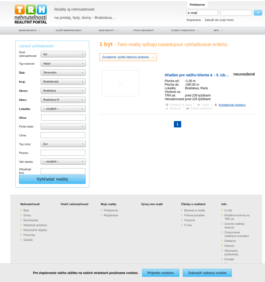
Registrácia (194, 19)
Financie (189, 220)
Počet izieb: (26, 126)
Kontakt (229, 259)
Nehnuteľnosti (30, 204)
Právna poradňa (194, 215)
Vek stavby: (26, 161)
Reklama (229, 240)
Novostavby (31, 220)
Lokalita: (25, 108)
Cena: (22, 135)
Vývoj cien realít (152, 204)
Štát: (22, 72)
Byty (26, 210)
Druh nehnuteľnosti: (28, 54)
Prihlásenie (111, 210)
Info (223, 204)
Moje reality (108, 204)
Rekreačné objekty (35, 230)
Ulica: (23, 117)
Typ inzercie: (27, 63)
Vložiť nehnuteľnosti (74, 204)
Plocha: (23, 152)
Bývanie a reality (194, 210)
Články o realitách (193, 204)
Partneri (229, 245)
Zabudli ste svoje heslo (219, 19)
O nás (188, 225)
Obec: (23, 99)
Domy (27, 215)
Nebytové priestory (35, 225)
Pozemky (29, 234)
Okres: (23, 90)
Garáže (28, 239)
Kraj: (22, 81)
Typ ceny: (25, 144)
